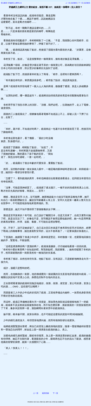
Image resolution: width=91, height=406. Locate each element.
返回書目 (74, 3)
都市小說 (48, 402)
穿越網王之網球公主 (15, 3)
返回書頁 (87, 3)
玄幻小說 (36, 402)
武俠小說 (42, 402)
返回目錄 (45, 393)
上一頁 (67, 3)
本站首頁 (30, 402)
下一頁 (80, 3)
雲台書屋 (4, 3)
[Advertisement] (69, 24)
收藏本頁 (61, 402)
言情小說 (54, 402)
